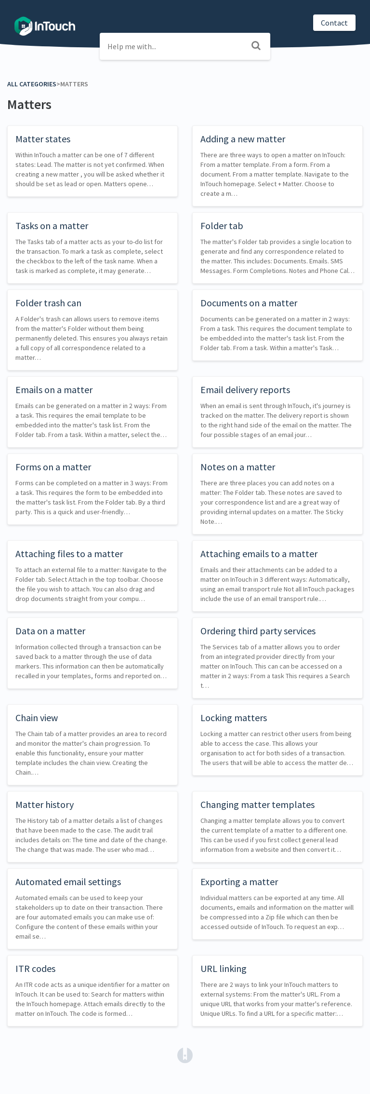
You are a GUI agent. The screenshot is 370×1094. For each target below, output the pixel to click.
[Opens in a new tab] (185, 1054)
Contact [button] (334, 22)
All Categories (31, 84)
